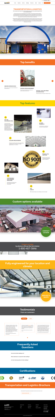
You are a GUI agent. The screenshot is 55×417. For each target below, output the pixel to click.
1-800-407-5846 (46, 0)
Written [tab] (24, 318)
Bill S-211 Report (46, 410)
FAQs (21, 406)
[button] (27, 337)
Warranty (29, 407)
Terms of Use (45, 404)
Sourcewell (29, 406)
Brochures (37, 404)
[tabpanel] (27, 329)
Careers (37, 406)
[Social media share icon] (45, 411)
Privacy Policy (46, 406)
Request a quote (46, 296)
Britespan (29, 325)
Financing (29, 404)
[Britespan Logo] (7, 2)
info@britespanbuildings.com (7, 409)
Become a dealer (38, 407)
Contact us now (46, 231)
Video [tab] (30, 318)
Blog (21, 407)
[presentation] (2, 81)
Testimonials (22, 404)
